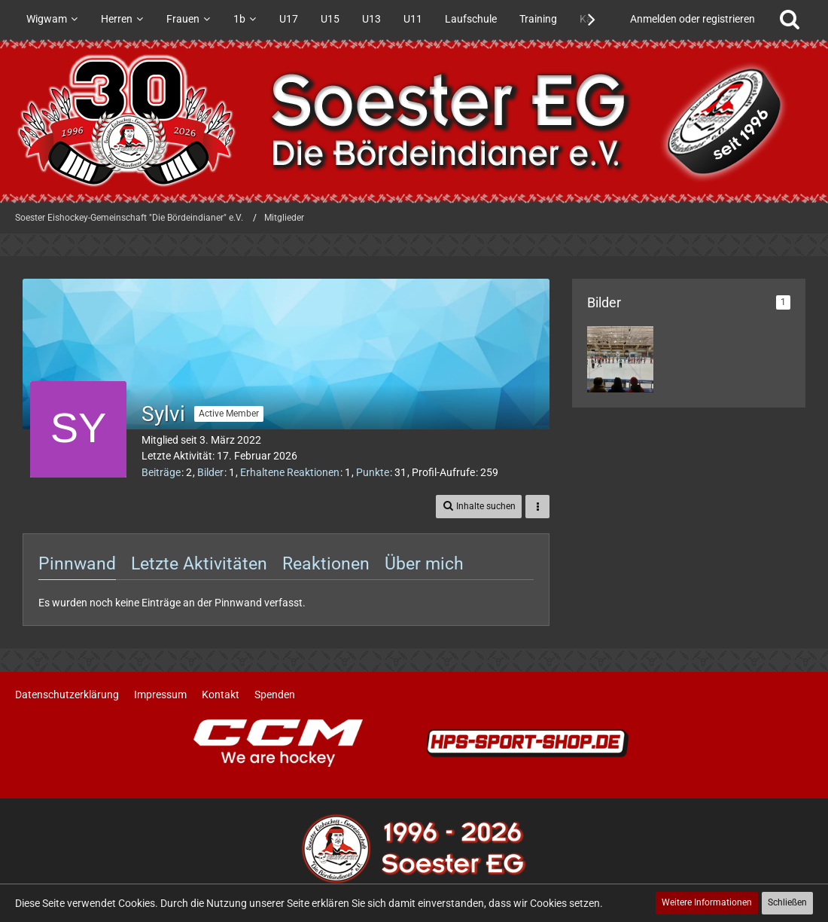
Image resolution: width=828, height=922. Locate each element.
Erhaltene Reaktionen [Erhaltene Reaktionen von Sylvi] (289, 472)
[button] (479, 506)
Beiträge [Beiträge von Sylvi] (161, 472)
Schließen (787, 902)
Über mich (424, 564)
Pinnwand (77, 564)
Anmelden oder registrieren (692, 19)
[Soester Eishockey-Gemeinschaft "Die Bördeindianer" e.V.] (414, 120)
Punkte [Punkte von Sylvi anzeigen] (372, 472)
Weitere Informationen (707, 902)
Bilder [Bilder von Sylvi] (210, 472)
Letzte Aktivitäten (199, 564)
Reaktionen (326, 564)
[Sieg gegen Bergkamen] (620, 359)
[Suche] (789, 19)
